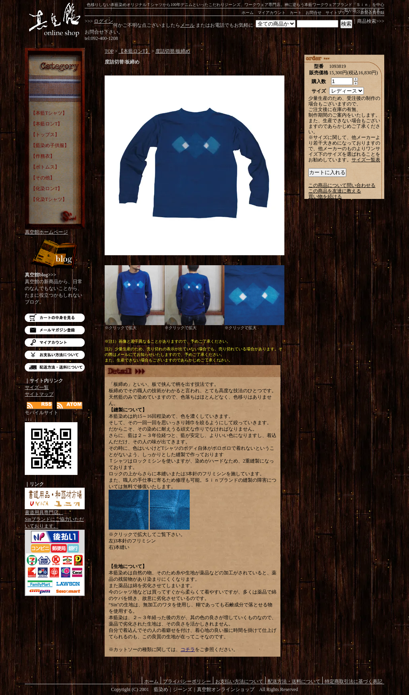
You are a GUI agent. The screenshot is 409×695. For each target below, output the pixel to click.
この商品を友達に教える (334, 191)
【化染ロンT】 (46, 188)
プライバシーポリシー (187, 681)
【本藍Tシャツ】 (49, 113)
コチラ (188, 649)
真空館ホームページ (46, 232)
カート (296, 12)
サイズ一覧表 (365, 160)
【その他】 (43, 178)
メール (187, 25)
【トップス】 (45, 134)
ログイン (103, 21)
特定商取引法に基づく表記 (353, 681)
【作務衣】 (43, 156)
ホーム (248, 12)
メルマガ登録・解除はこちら (55, 330)
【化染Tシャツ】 (49, 199)
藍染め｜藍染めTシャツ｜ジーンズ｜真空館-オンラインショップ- (55, 20)
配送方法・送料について (55, 367)
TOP (109, 51)
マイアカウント (272, 12)
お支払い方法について (55, 355)
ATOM (70, 405)
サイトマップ (337, 12)
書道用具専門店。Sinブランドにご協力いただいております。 (55, 517)
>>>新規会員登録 (368, 12)
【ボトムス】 (45, 167)
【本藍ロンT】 (46, 124)
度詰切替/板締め (172, 51)
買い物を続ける (325, 196)
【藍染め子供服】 (50, 145)
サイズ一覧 (37, 387)
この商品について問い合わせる (341, 185)
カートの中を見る (55, 318)
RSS (40, 405)
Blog (55, 255)
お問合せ (314, 12)
